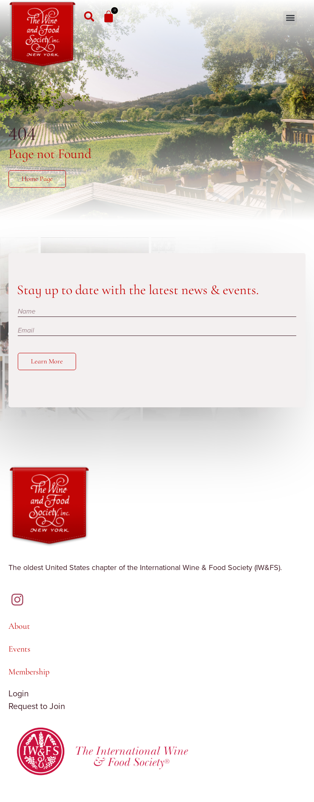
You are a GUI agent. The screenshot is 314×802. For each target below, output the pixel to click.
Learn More (47, 361)
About (19, 626)
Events (19, 649)
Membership (28, 672)
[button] (290, 18)
